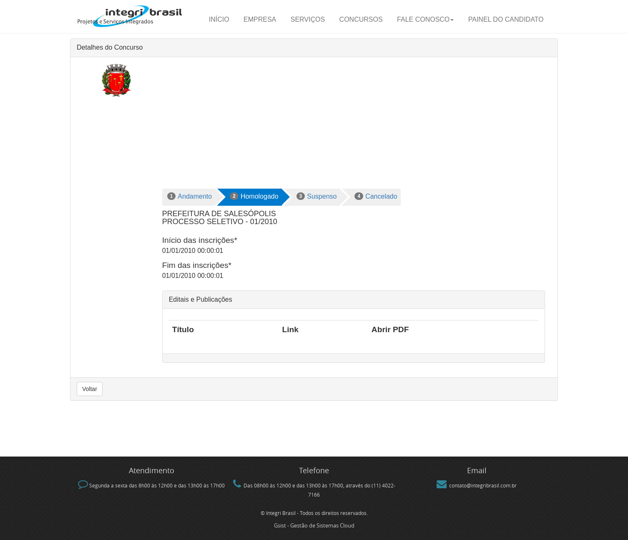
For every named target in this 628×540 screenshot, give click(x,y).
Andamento (189, 196)
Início (219, 19)
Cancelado (375, 196)
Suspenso (316, 196)
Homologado (254, 196)
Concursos (361, 19)
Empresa (260, 19)
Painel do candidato (506, 19)
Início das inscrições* (199, 240)
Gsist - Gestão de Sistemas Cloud (314, 525)
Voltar (89, 389)
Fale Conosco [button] (425, 19)
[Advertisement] (353, 126)
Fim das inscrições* (196, 265)
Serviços (308, 19)
